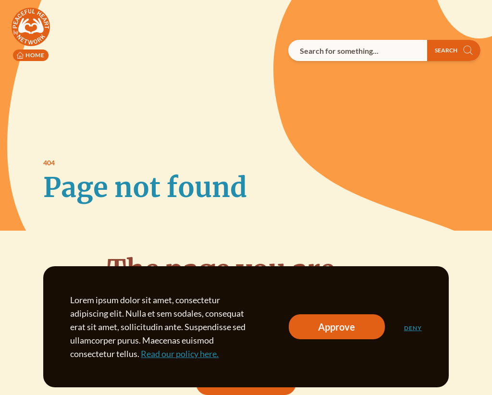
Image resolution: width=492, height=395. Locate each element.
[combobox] (357, 50)
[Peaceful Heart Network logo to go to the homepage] (31, 34)
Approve (336, 327)
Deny (413, 328)
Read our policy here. (180, 353)
